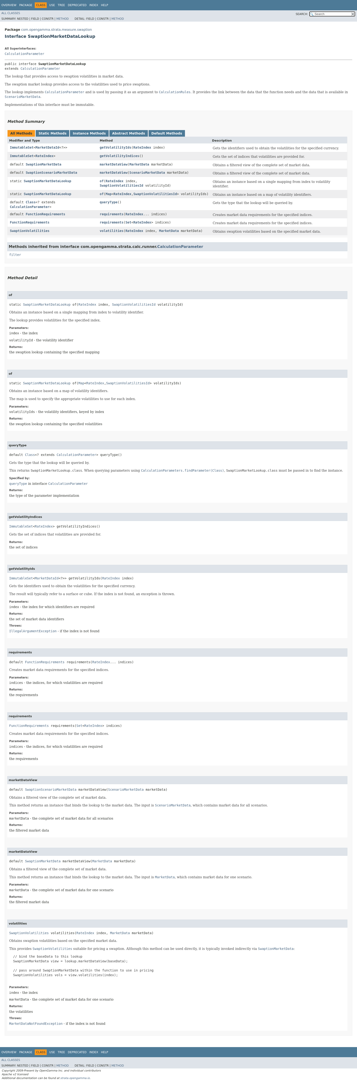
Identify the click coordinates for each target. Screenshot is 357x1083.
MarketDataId (47, 147)
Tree (61, 5)
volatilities (111, 231)
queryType (109, 202)
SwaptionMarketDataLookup (47, 181)
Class (30, 202)
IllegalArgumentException (33, 631)
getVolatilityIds (115, 147)
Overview (8, 5)
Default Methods (166, 133)
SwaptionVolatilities (30, 231)
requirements (111, 214)
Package (25, 5)
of (102, 181)
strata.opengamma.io (75, 1078)
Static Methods (52, 133)
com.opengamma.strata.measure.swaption (56, 29)
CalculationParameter (24, 54)
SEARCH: (302, 14)
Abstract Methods (128, 133)
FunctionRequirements (45, 214)
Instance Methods (89, 133)
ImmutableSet (22, 147)
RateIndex (142, 147)
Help (104, 5)
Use (52, 5)
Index (93, 5)
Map (108, 194)
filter (15, 255)
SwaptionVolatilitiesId (121, 185)
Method (62, 18)
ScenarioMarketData (147, 172)
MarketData (139, 164)
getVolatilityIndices (119, 156)
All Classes (10, 13)
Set (128, 222)
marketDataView (113, 164)
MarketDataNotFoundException (36, 1023)
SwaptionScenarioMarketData (51, 172)
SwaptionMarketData (43, 164)
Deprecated (77, 5)
